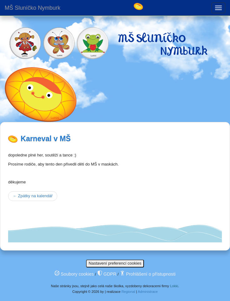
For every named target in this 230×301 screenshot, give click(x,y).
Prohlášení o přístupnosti (148, 274)
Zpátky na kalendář (33, 195)
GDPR (106, 274)
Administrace (148, 291)
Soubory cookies (74, 274)
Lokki (174, 286)
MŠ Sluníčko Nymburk (32, 8)
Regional (128, 291)
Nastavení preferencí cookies (115, 263)
